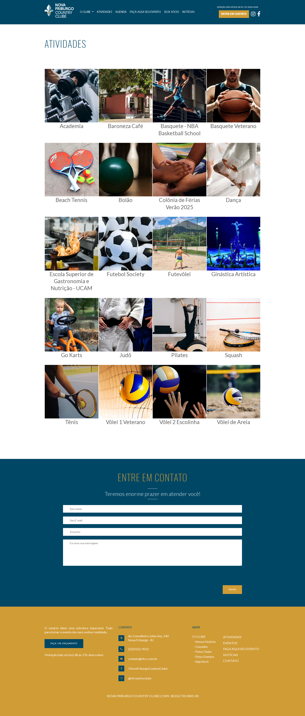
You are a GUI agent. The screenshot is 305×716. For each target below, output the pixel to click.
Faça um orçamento (63, 643)
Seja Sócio (202, 661)
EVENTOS (230, 643)
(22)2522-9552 (138, 649)
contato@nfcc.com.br (142, 659)
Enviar (232, 590)
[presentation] (92, 577)
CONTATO (231, 660)
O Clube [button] (85, 12)
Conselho (201, 646)
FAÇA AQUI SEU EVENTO (241, 649)
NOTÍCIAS (230, 655)
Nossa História (205, 641)
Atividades (104, 12)
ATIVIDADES (232, 637)
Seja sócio (171, 12)
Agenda (121, 12)
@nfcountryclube (139, 678)
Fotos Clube (203, 651)
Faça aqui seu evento (145, 12)
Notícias (188, 12)
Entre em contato (233, 14)
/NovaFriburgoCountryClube (147, 668)
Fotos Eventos (204, 656)
